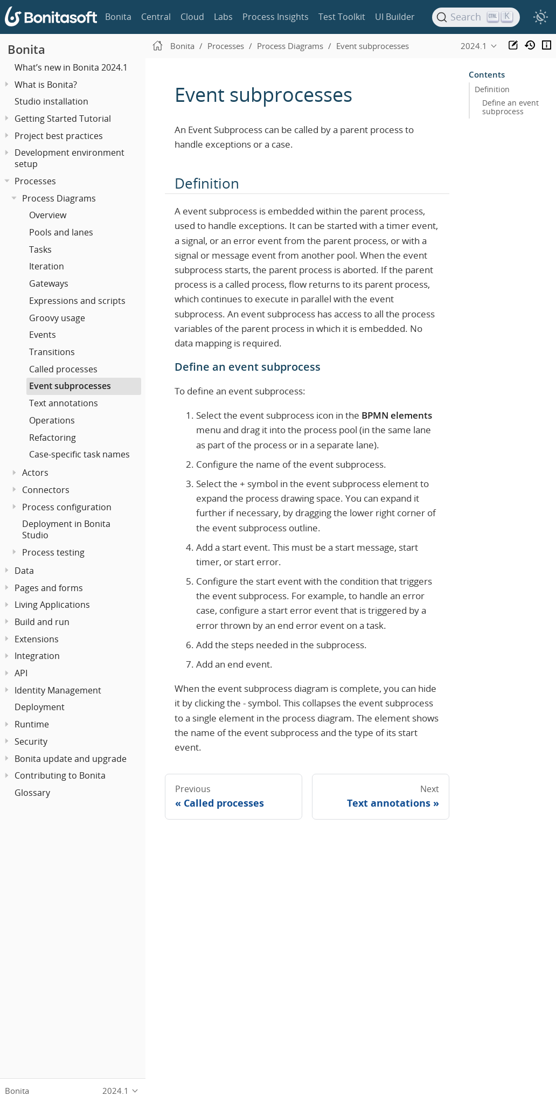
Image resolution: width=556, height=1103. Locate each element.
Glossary (32, 793)
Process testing (53, 552)
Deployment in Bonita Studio (66, 529)
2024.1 (474, 45)
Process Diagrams (59, 198)
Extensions (37, 639)
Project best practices (59, 136)
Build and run (42, 622)
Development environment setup (69, 158)
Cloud (192, 17)
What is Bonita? (46, 85)
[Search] (476, 17)
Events (42, 335)
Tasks (40, 249)
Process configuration (67, 507)
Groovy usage (57, 318)
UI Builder (395, 17)
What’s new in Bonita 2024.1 (71, 67)
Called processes (63, 369)
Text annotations (63, 403)
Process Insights (275, 17)
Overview (47, 215)
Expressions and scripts (77, 301)
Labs (223, 17)
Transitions (52, 352)
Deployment (40, 707)
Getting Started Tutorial (63, 118)
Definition (492, 89)
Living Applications (52, 605)
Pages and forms (49, 588)
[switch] (540, 17)
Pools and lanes (61, 232)
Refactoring (52, 437)
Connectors (46, 490)
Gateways (48, 283)
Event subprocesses (70, 386)
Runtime (32, 724)
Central (156, 17)
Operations (52, 420)
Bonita (118, 17)
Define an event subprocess (510, 107)
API (21, 673)
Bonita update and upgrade (71, 759)
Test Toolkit (341, 17)
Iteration (46, 266)
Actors (35, 472)
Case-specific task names (79, 454)
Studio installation (51, 101)
